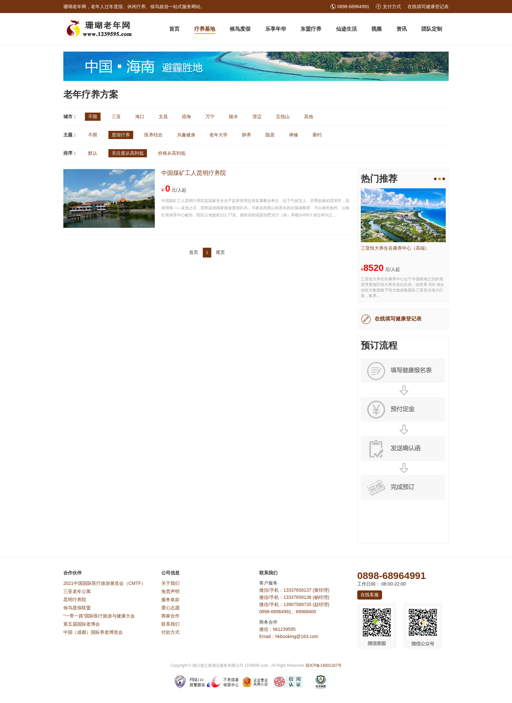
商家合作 (170, 615)
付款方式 (170, 632)
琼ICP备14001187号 (323, 665)
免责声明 (170, 591)
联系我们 (170, 624)
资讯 (401, 29)
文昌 (163, 116)
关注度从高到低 (128, 153)
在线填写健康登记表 (428, 6)
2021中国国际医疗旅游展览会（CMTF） (104, 583)
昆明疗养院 (74, 599)
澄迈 (257, 116)
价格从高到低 (171, 153)
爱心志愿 (170, 607)
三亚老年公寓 (77, 591)
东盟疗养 (310, 29)
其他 (308, 116)
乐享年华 (275, 29)
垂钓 (317, 134)
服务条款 (170, 599)
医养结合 (153, 134)
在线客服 (369, 594)
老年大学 (218, 134)
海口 (139, 116)
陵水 (233, 116)
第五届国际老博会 (81, 624)
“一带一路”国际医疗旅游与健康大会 (99, 615)
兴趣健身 (186, 134)
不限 (92, 116)
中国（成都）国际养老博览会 (93, 632)
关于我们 (170, 583)
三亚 (116, 116)
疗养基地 (204, 29)
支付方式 (392, 6)
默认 (92, 153)
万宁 (210, 116)
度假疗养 (121, 134)
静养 (246, 134)
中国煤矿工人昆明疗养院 (193, 173)
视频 (376, 29)
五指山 (283, 116)
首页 (174, 29)
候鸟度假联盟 (77, 607)
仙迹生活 (346, 29)
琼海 (186, 116)
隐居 (270, 134)
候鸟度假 (240, 29)
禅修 (293, 134)
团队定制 (431, 29)
